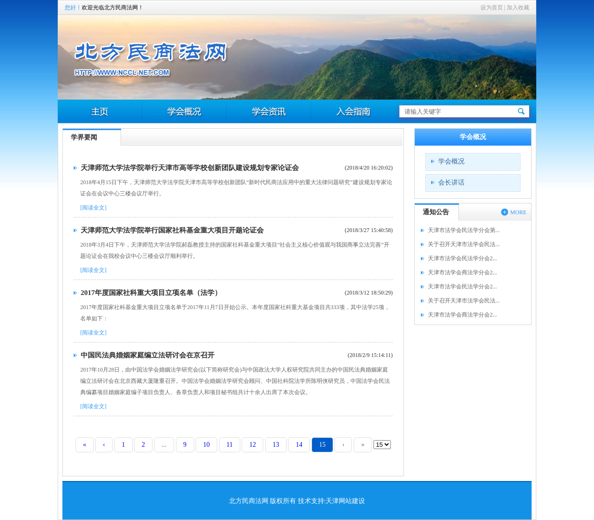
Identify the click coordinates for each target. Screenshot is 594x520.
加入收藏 (518, 7)
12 (252, 444)
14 (299, 444)
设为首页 (491, 7)
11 (230, 444)
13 (276, 444)
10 (206, 444)
